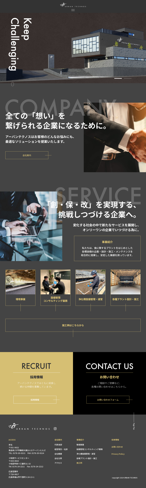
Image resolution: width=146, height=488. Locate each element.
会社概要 (58, 453)
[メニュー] (73, 10)
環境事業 (80, 444)
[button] (118, 78)
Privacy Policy (118, 454)
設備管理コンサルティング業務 (89, 449)
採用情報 (115, 439)
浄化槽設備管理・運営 (85, 453)
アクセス (58, 463)
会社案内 (58, 439)
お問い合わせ (117, 446)
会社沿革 (58, 458)
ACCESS (12, 439)
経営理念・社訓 (61, 449)
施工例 (79, 463)
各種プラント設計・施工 (86, 458)
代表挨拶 (58, 444)
